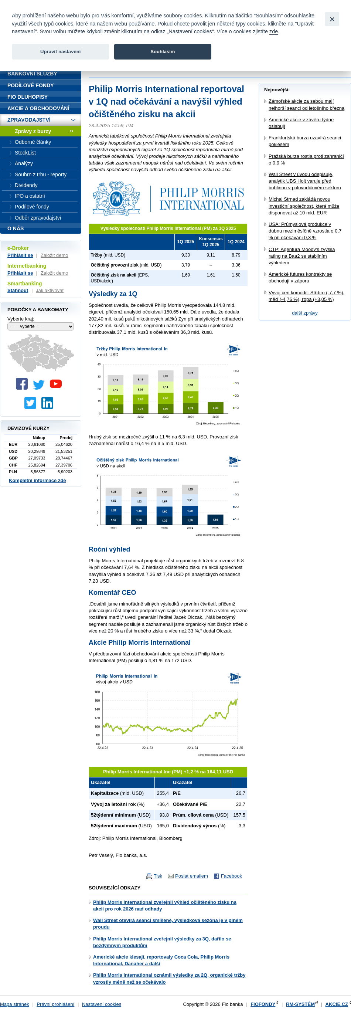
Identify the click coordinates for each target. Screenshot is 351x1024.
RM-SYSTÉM (300, 1004)
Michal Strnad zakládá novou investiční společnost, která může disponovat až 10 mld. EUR (304, 205)
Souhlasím (162, 51)
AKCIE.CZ (337, 1004)
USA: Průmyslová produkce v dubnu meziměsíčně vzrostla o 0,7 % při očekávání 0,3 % (305, 230)
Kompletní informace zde (37, 480)
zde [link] (273, 31)
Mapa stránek (14, 1004)
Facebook (231, 876)
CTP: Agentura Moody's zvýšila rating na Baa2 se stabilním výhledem (302, 256)
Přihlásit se (20, 255)
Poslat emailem (191, 876)
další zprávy (304, 313)
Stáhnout (17, 290)
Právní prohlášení (55, 1004)
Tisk (158, 876)
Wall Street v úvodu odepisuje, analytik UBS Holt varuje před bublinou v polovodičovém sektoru (305, 181)
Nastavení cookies (101, 1004)
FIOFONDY (263, 1004)
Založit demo (54, 255)
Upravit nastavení (60, 51)
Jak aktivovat (50, 290)
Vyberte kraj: (20, 319)
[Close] (332, 19)
